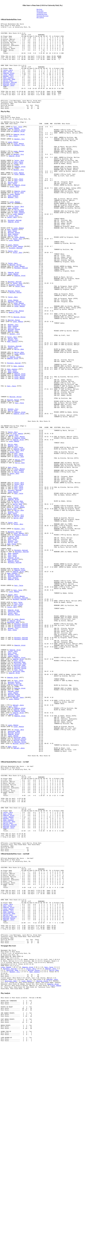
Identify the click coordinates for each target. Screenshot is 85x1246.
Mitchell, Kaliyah (10, 94)
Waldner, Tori (8, 87)
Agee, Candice (8, 89)
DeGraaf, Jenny (8, 98)
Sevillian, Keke (9, 91)
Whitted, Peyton (9, 96)
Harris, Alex (8, 93)
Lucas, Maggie (8, 85)
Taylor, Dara (8, 80)
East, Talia (7, 82)
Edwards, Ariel (8, 83)
